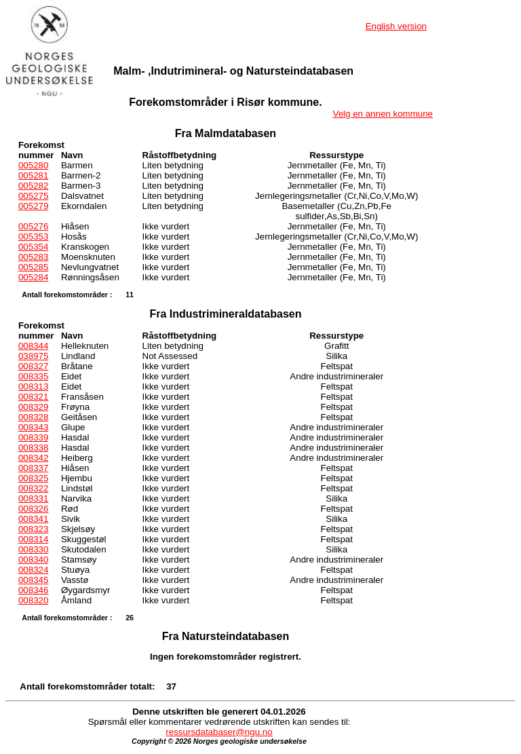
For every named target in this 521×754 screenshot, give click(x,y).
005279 (33, 206)
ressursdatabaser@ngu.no (219, 732)
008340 (33, 559)
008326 (33, 509)
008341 (33, 519)
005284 (33, 277)
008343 (33, 427)
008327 (33, 366)
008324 (33, 570)
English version (396, 26)
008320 (33, 600)
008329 (33, 407)
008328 (33, 417)
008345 (33, 580)
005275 (33, 196)
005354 (33, 247)
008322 (33, 488)
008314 (33, 539)
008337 (33, 468)
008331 (33, 498)
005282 (33, 186)
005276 (33, 226)
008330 (33, 549)
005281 (33, 175)
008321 (33, 397)
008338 (33, 447)
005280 (33, 165)
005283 (33, 257)
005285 (33, 267)
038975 (33, 356)
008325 (33, 478)
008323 (33, 529)
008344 (33, 346)
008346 (33, 590)
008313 (33, 386)
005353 (33, 236)
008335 (33, 376)
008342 (33, 458)
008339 (33, 437)
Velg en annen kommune (383, 114)
